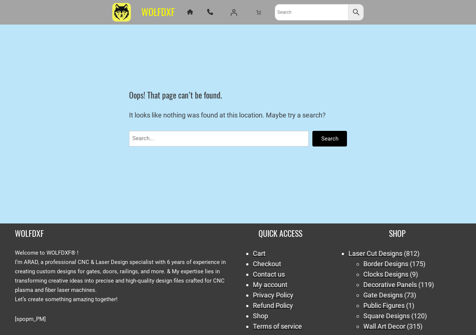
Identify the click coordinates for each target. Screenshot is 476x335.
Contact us (269, 274)
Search (329, 138)
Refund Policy (273, 305)
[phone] (210, 12)
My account (270, 285)
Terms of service (277, 326)
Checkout (267, 264)
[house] (190, 12)
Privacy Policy (273, 295)
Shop (260, 316)
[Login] (233, 12)
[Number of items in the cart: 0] (258, 12)
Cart (259, 253)
